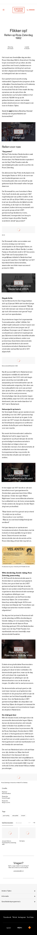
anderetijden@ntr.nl (19, 871)
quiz (10, 111)
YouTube (30, 917)
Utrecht (23, 815)
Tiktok (14, 917)
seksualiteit (15, 815)
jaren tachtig (6, 815)
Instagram (22, 917)
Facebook (7, 917)
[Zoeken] (27, 10)
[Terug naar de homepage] (18, 10)
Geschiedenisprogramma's (11, 901)
